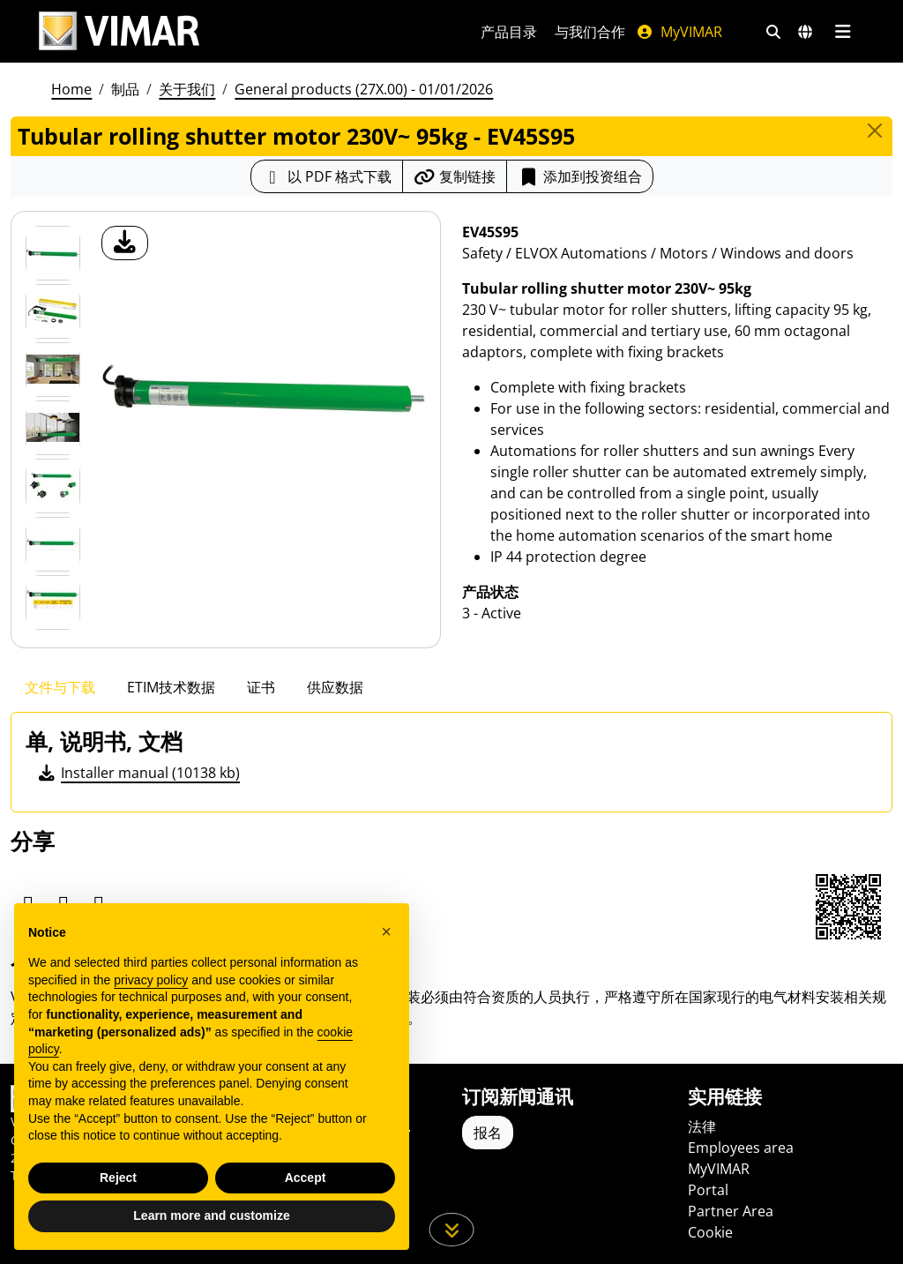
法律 (702, 1126)
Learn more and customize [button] (211, 1215)
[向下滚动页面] (451, 1229)
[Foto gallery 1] (53, 311)
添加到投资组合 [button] (580, 176)
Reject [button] (118, 1178)
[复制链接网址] (454, 176)
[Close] (874, 130)
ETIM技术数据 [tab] (171, 687)
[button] (386, 931)
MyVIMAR (679, 31)
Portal (708, 1190)
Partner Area (730, 1211)
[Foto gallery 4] (53, 486)
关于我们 (187, 89)
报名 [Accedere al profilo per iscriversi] (488, 1132)
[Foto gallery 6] (53, 602)
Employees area (741, 1147)
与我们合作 (590, 31)
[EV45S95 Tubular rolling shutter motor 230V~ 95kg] (53, 253)
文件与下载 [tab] (60, 687)
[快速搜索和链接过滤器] (773, 31)
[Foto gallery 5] (53, 544)
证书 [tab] (261, 687)
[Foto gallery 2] (53, 369)
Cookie (710, 1232)
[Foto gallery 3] (53, 427)
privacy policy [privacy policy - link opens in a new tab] (151, 980)
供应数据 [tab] (335, 687)
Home (71, 89)
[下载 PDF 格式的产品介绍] (326, 176)
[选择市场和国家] (805, 31)
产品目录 (509, 31)
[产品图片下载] (124, 243)
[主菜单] (842, 31)
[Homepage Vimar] (119, 31)
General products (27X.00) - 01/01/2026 (364, 89)
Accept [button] (305, 1178)
